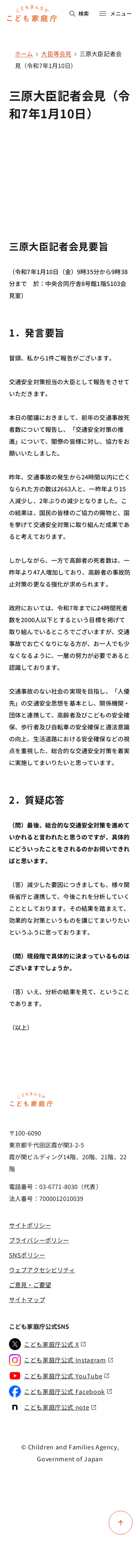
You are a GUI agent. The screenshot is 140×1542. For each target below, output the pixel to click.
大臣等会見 (56, 53)
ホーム (24, 53)
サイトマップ (27, 1299)
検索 (79, 13)
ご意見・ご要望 (30, 1284)
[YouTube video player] (70, 168)
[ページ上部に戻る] (121, 1523)
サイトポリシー (30, 1225)
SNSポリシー (27, 1254)
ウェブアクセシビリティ (42, 1269)
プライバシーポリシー (39, 1240)
